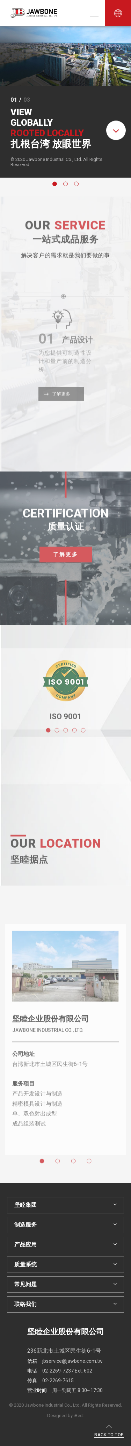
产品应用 (65, 1244)
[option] (65, 102)
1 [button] (55, 184)
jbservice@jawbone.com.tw (65, 1361)
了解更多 (65, 562)
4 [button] (90, 1169)
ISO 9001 (65, 724)
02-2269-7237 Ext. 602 (59, 1371)
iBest (79, 1415)
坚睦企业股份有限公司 (50, 1027)
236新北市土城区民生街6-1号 (64, 1350)
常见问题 (65, 1284)
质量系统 (65, 1264)
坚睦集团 (65, 1205)
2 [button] (66, 184)
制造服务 (65, 1224)
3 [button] (77, 184)
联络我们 (65, 1304)
